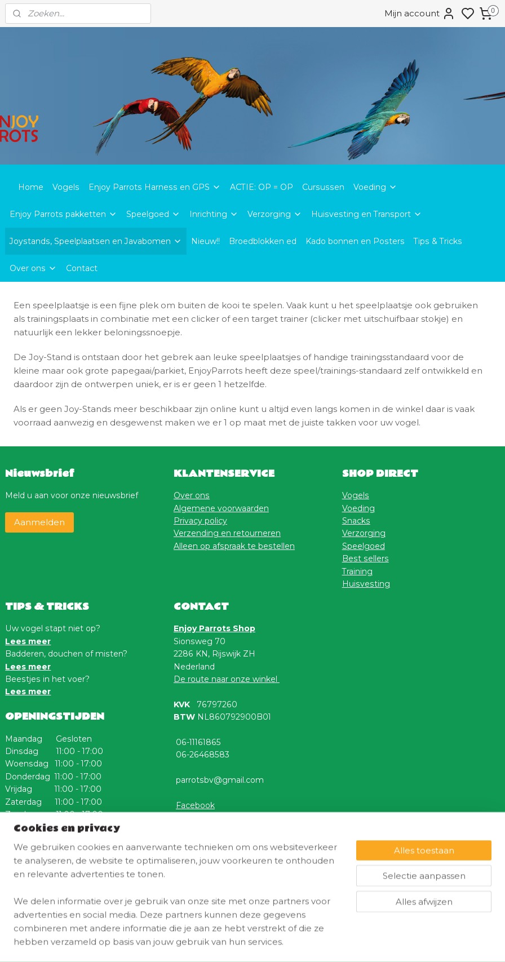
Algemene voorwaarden (221, 508)
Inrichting (213, 214)
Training (357, 571)
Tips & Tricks (438, 241)
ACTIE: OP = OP (261, 187)
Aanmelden (39, 522)
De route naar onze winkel (227, 679)
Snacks (356, 521)
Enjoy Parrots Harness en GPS (154, 187)
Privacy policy (200, 521)
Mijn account (419, 13)
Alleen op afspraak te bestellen (234, 546)
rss (308, 941)
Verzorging (274, 214)
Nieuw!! (205, 241)
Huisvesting (366, 584)
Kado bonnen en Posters (355, 241)
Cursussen (323, 187)
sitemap (287, 941)
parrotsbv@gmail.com (220, 780)
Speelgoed (153, 214)
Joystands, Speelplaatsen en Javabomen (96, 241)
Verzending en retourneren (227, 533)
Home (30, 187)
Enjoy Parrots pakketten (63, 214)
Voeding (375, 187)
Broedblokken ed (262, 241)
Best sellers (365, 558)
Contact (82, 268)
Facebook (195, 805)
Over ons (33, 268)
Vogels (65, 187)
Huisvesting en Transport (366, 214)
